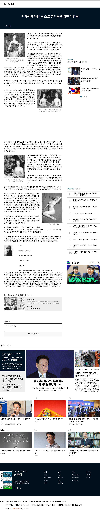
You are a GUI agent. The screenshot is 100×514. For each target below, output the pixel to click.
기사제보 (88, 472)
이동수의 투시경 (74, 62)
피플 (59, 480)
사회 (45, 475)
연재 (73, 472)
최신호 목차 (75, 475)
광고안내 (88, 477)
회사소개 (8, 501)
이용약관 (36, 501)
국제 (59, 475)
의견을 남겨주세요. (11, 326)
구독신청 (88, 475)
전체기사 (60, 483)
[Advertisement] (24, 126)
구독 (30, 295)
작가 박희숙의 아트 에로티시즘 (15, 295)
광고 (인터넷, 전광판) (16, 501)
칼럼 (45, 483)
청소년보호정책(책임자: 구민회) (57, 501)
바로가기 (92, 262)
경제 (59, 472)
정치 (45, 472)
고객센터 (30, 501)
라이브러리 (75, 477)
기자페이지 (75, 480)
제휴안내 (25, 501)
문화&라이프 (47, 477)
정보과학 (60, 477)
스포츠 (46, 480)
